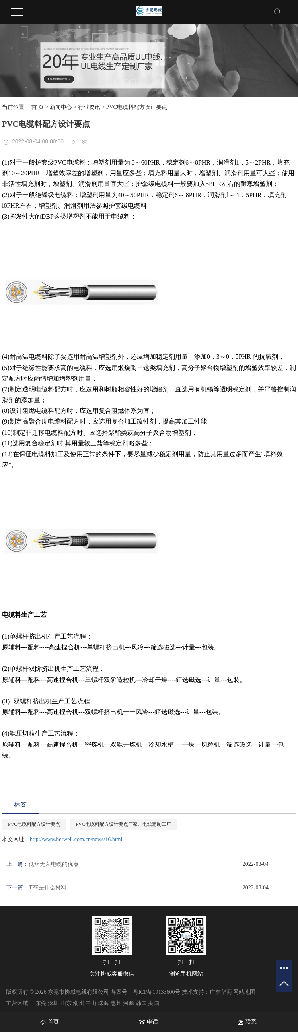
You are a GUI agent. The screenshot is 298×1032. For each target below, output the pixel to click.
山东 (66, 1003)
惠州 (116, 1003)
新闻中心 (61, 107)
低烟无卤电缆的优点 (54, 864)
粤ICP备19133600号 (157, 992)
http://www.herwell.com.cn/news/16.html (76, 839)
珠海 (103, 1003)
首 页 (37, 107)
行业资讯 (89, 107)
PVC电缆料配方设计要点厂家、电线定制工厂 (123, 824)
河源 (128, 1003)
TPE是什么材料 (47, 888)
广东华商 (221, 992)
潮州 (78, 1003)
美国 (153, 1003)
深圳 (53, 1003)
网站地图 (244, 992)
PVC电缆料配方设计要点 (34, 824)
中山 (91, 1003)
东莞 (41, 1003)
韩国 (141, 1003)
